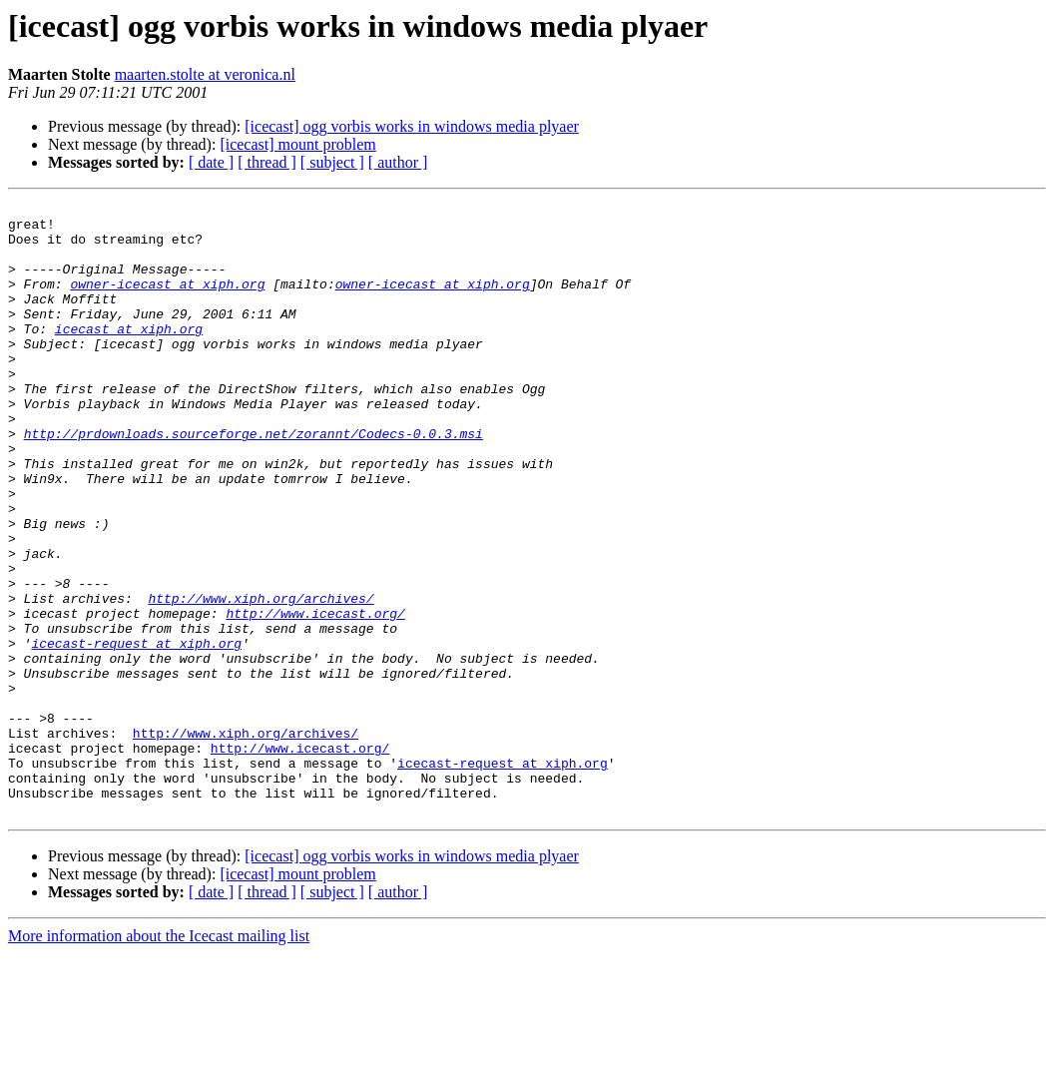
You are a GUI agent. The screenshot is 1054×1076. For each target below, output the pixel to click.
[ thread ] (267, 162)
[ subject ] (332, 162)
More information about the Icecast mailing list (158, 1058)
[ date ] (211, 162)
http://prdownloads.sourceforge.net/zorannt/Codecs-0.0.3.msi (253, 481)
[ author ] (398, 162)
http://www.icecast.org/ (315, 697)
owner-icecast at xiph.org (167, 301)
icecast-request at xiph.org (136, 733)
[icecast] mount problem (297, 144)
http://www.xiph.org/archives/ (260, 679)
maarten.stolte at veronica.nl (205, 74)
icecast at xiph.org (129, 355)
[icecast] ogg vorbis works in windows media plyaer (412, 126)
